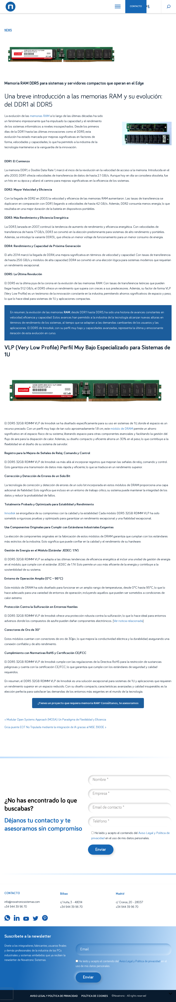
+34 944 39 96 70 (15, 906)
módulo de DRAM (122, 428)
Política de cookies (94, 996)
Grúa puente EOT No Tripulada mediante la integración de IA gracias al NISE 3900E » (55, 727)
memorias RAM (39, 116)
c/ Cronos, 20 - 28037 (129, 902)
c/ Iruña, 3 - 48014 (71, 902)
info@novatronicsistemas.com (22, 901)
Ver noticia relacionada (128, 621)
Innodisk (48, 328)
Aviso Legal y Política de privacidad (139, 961)
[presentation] (6, 993)
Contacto (136, 6)
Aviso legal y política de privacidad (54, 996)
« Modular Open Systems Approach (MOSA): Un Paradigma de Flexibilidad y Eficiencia (55, 719)
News (8, 30)
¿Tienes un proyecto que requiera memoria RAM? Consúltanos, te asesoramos (88, 703)
